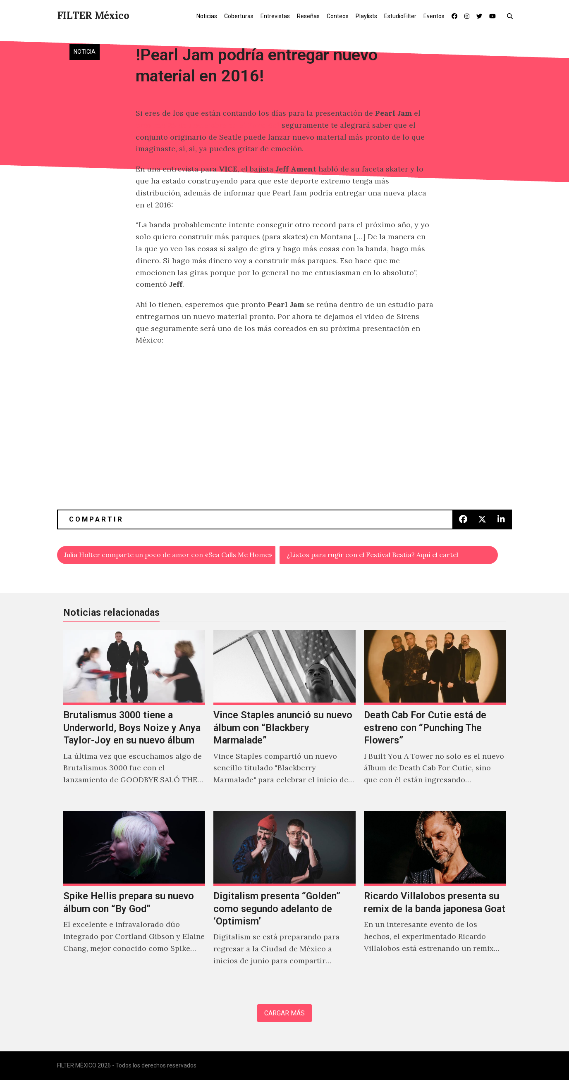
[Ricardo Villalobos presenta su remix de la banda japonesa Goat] (435, 899)
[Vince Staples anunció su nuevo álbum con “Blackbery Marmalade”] (284, 718)
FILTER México (93, 15)
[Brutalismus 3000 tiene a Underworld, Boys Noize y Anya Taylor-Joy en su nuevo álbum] (134, 718)
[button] (511, 15)
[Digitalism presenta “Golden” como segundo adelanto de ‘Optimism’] (284, 899)
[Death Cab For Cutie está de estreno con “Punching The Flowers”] (435, 718)
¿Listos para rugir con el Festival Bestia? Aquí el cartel (385, 555)
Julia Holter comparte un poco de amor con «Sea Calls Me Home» (170, 555)
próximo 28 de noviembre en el (209, 125)
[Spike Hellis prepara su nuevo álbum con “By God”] (134, 899)
